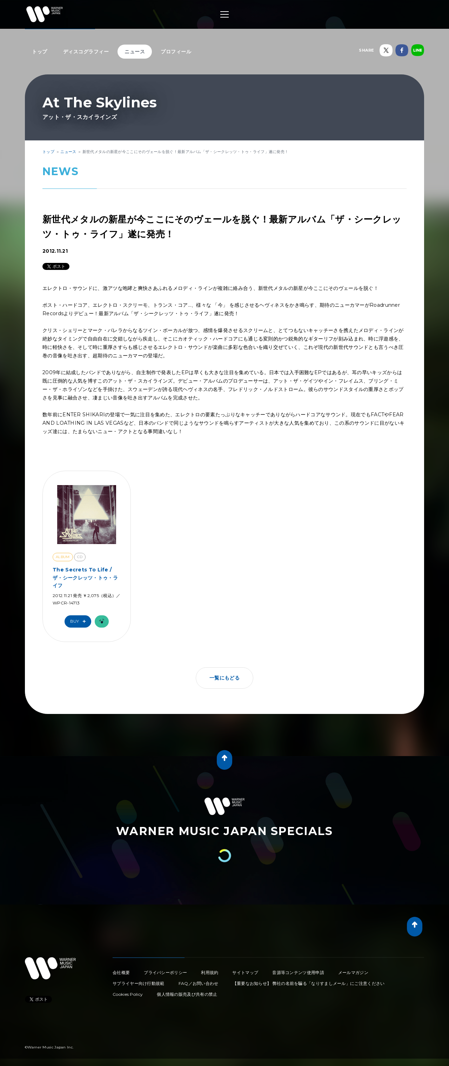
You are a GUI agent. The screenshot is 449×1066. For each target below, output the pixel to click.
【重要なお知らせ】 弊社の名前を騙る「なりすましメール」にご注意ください (309, 983)
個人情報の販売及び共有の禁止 (187, 994)
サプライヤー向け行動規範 (139, 983)
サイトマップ (245, 972)
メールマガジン (353, 972)
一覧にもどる (224, 678)
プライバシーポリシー (165, 972)
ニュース (135, 51)
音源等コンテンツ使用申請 (298, 972)
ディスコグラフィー (86, 51)
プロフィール (176, 51)
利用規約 (209, 972)
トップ (39, 51)
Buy (79, 621)
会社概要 (121, 972)
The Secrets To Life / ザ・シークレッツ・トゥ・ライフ (85, 578)
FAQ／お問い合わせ (199, 983)
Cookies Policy (128, 994)
